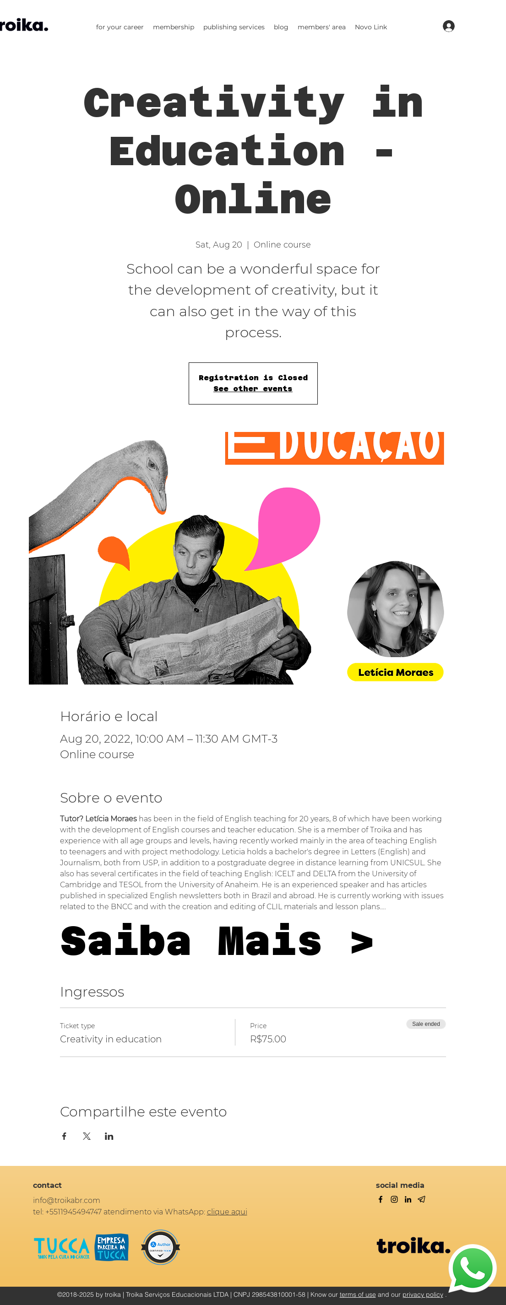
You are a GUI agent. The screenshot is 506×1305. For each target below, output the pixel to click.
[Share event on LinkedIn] (109, 1136)
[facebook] (380, 1199)
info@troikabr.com (66, 1200)
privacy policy (423, 1294)
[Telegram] (421, 1199)
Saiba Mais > (217, 941)
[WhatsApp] (472, 1268)
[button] (120, 27)
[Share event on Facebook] (64, 1136)
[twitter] (394, 1199)
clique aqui (227, 1212)
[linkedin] (408, 1199)
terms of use (358, 1294)
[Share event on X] (86, 1136)
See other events (253, 388)
